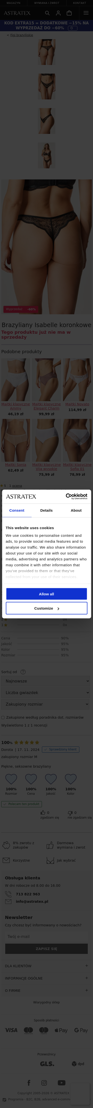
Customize (46, 608)
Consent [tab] (16, 510)
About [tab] (76, 510)
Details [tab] (46, 510)
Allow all (46, 594)
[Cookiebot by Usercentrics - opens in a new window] (66, 496)
